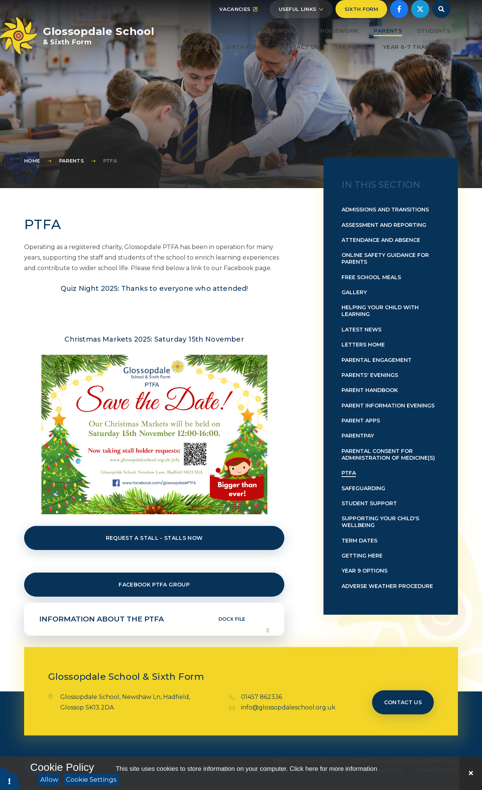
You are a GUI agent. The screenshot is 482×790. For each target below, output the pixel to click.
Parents (71, 161)
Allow (49, 779)
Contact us (403, 702)
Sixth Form (361, 27)
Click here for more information (333, 768)
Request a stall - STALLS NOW (154, 538)
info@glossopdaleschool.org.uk (288, 707)
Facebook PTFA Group (154, 584)
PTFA (110, 161)
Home (32, 161)
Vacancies (238, 27)
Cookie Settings (91, 779)
